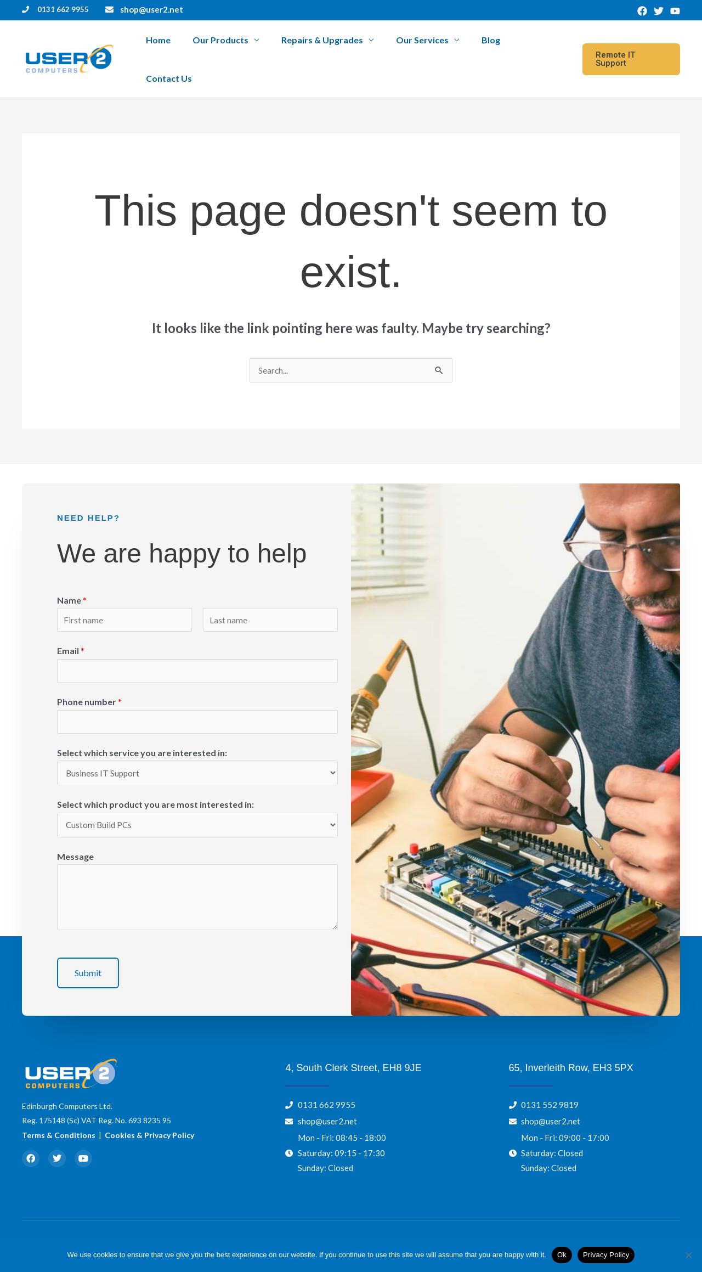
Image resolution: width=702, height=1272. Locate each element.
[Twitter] (659, 11)
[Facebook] (642, 11)
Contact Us (538, 46)
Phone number (89, 679)
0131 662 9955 (63, 9)
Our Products (251, 46)
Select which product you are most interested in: (155, 784)
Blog (493, 46)
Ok (562, 1255)
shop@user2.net (151, 9)
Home (197, 46)
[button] (630, 46)
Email (70, 627)
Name (72, 575)
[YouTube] (675, 11)
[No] (688, 1255)
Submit (88, 953)
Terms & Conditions (58, 1116)
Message (75, 837)
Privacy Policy (606, 1255)
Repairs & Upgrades (343, 46)
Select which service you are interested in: (142, 730)
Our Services (433, 46)
